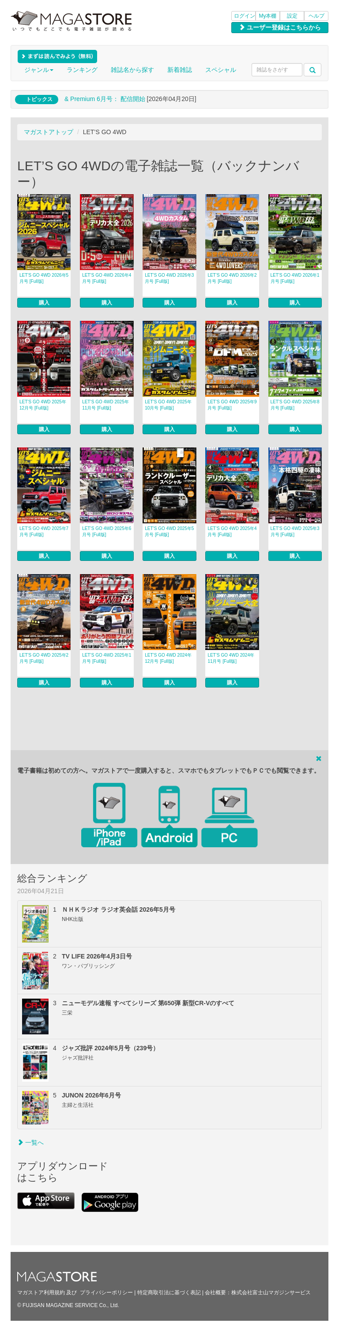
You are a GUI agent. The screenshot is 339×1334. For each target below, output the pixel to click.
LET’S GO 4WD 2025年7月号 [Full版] (43, 531)
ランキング (82, 69)
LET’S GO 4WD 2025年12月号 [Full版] (42, 404)
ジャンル (38, 69)
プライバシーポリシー (106, 1292)
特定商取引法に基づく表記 (169, 1292)
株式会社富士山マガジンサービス (271, 1292)
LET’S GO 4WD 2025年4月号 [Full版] (231, 531)
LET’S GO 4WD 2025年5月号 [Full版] (169, 531)
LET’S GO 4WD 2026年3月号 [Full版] (169, 278)
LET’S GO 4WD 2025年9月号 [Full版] (231, 404)
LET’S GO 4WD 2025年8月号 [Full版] (295, 404)
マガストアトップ (48, 131)
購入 (44, 303)
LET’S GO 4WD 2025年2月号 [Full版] (43, 658)
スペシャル (220, 69)
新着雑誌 (179, 69)
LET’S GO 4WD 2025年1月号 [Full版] (106, 658)
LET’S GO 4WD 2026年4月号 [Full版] (106, 278)
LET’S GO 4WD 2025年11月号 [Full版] (105, 404)
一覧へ (30, 1142)
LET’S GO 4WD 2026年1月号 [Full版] (295, 278)
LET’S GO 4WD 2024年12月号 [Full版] (168, 658)
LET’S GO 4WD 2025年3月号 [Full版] (295, 531)
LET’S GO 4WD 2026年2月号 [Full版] (231, 278)
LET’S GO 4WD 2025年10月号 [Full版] (168, 404)
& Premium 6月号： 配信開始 (104, 98)
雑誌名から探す (132, 69)
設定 (292, 16)
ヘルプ (316, 16)
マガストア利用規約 (41, 1292)
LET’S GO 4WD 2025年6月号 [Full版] (106, 531)
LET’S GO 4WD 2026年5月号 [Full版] (43, 278)
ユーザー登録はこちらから (280, 27)
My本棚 (268, 16)
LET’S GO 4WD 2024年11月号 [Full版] (230, 658)
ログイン (244, 16)
